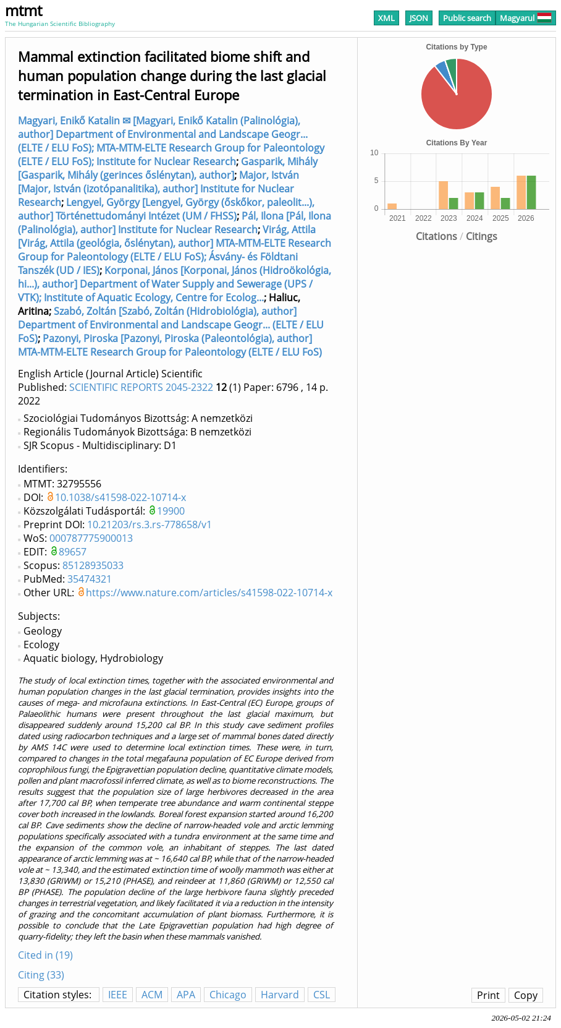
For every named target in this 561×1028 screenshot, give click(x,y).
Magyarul (526, 18)
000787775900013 (91, 538)
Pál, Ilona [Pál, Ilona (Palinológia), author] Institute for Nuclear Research (174, 222)
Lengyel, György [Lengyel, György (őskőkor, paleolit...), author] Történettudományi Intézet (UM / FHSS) (166, 209)
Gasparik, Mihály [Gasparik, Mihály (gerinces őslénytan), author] (168, 168)
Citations (436, 236)
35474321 (89, 579)
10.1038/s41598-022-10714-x (120, 497)
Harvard (280, 994)
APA (186, 994)
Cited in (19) (45, 955)
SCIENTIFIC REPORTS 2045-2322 (141, 387)
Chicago (228, 994)
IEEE (117, 994)
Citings (481, 236)
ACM (151, 994)
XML (386, 18)
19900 (171, 511)
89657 (72, 552)
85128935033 (93, 565)
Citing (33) (41, 975)
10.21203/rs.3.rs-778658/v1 (149, 524)
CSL (321, 994)
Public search (467, 18)
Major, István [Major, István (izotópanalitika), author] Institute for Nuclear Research (158, 188)
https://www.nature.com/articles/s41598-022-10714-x (209, 592)
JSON (419, 18)
